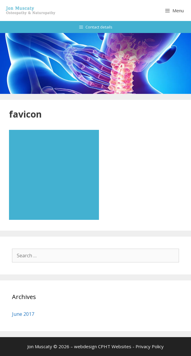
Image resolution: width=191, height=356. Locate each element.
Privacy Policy (150, 346)
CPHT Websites (114, 346)
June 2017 (23, 314)
